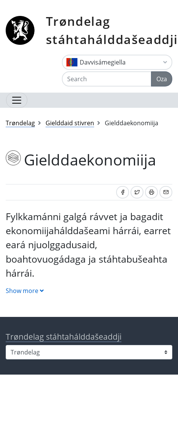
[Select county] (89, 352)
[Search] (106, 79)
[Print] (151, 192)
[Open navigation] (16, 100)
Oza (161, 79)
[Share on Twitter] (137, 192)
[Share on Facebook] (122, 192)
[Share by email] (165, 192)
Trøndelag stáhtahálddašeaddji (112, 30)
